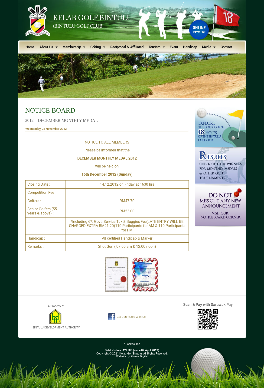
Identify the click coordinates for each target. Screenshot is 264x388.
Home (30, 47)
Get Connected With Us (131, 316)
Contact (226, 47)
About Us (48, 47)
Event (174, 47)
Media (208, 47)
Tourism (157, 47)
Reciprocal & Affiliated (126, 47)
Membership (73, 47)
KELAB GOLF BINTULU (92, 17)
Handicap (190, 47)
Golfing (97, 47)
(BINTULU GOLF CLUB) (78, 26)
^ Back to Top (132, 344)
